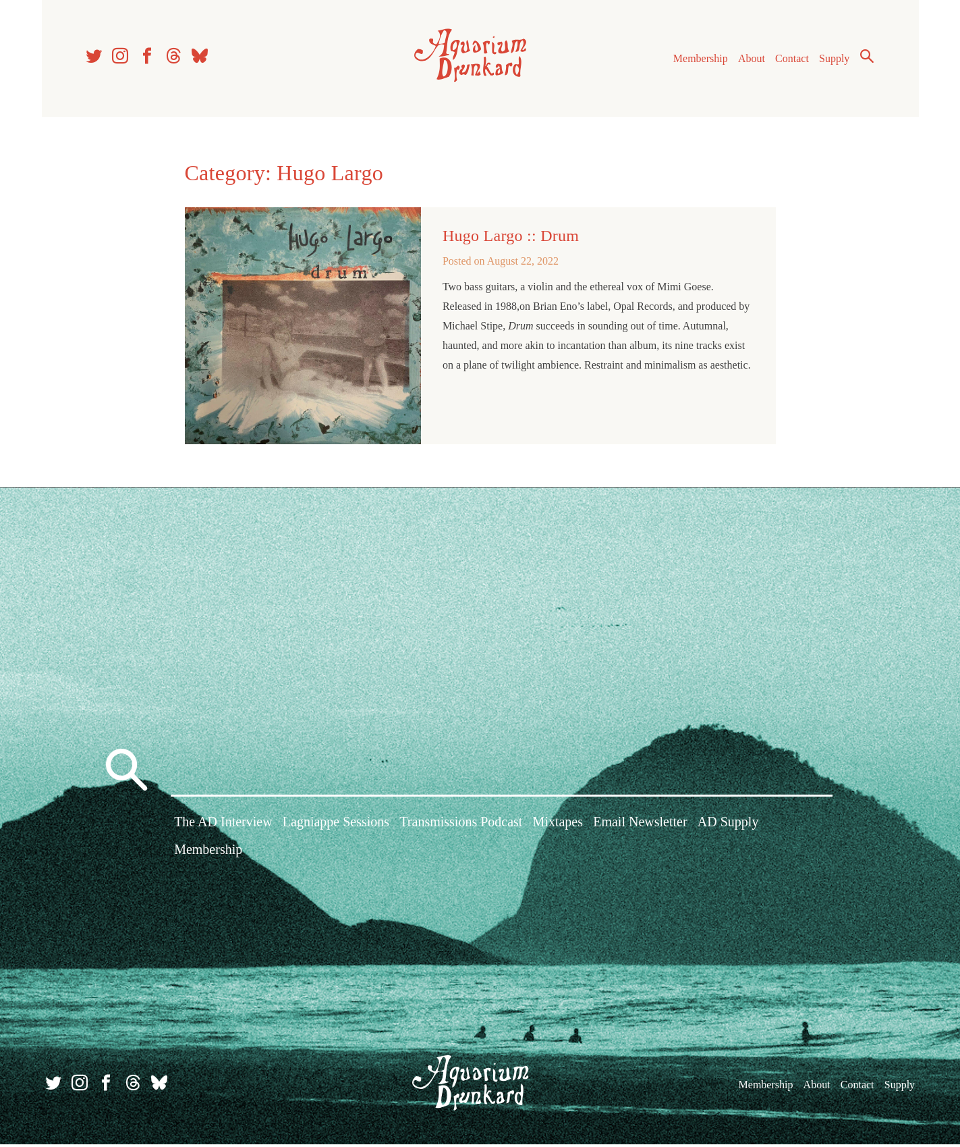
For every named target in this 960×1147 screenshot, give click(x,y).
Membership (698, 59)
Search (865, 57)
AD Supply (728, 825)
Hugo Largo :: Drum (511, 238)
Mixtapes (558, 825)
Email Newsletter (640, 825)
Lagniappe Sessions (336, 825)
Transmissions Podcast (460, 825)
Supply (832, 59)
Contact (790, 59)
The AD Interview (223, 825)
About (749, 59)
